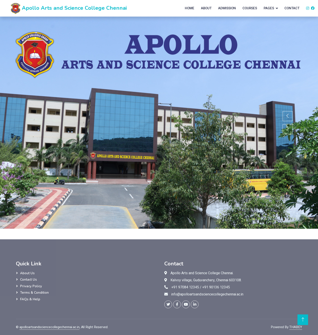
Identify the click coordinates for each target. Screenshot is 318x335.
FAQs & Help (30, 299)
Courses (249, 8)
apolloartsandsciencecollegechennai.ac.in (49, 327)
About (206, 8)
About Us (27, 273)
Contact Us (28, 279)
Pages (269, 8)
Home (189, 8)
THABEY (295, 327)
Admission (227, 8)
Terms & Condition (34, 292)
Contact (291, 8)
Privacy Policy (31, 286)
